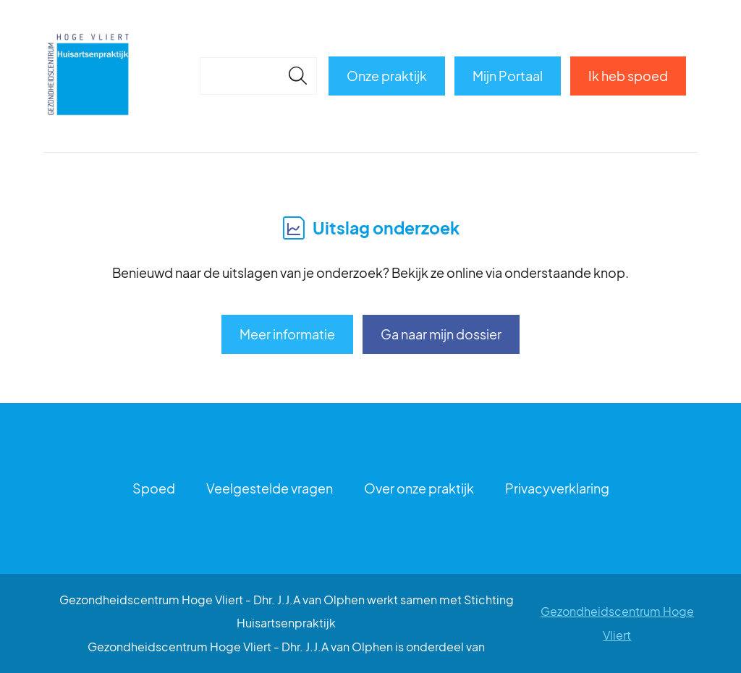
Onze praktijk (387, 75)
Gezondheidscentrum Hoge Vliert (617, 623)
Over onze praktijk (419, 488)
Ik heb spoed (628, 75)
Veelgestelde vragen (269, 488)
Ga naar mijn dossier (441, 334)
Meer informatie (287, 334)
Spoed (153, 488)
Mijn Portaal (508, 75)
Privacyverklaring (557, 488)
